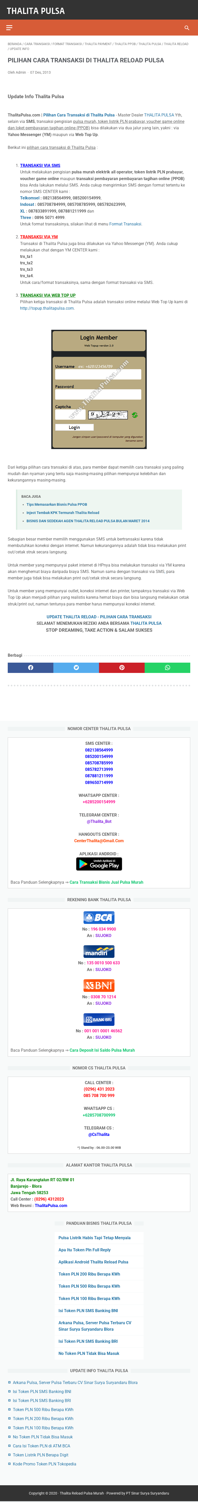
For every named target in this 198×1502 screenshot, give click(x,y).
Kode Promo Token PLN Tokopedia (44, 1463)
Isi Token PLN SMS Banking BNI (88, 1309)
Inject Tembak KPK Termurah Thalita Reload (63, 509)
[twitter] (76, 664)
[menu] (11, 22)
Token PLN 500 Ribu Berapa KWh (89, 1285)
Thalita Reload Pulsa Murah (82, 1494)
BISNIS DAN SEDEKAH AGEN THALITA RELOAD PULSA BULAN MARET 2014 (88, 517)
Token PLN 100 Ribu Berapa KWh (89, 1297)
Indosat (27, 200)
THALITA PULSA (159, 110)
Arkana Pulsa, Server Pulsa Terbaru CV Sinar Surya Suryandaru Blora (75, 1381)
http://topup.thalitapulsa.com (47, 304)
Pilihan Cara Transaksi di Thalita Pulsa (79, 110)
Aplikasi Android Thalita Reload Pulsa (93, 1261)
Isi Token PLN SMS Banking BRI (88, 1340)
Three (25, 213)
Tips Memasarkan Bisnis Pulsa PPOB (57, 500)
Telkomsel (29, 193)
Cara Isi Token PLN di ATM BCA (41, 1445)
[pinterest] (122, 664)
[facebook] (30, 664)
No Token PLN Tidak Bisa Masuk (89, 1352)
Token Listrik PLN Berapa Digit (40, 1454)
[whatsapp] (167, 664)
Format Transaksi (125, 219)
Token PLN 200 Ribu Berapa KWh (89, 1273)
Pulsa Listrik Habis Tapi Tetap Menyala (95, 1236)
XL (22, 207)
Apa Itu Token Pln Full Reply (85, 1249)
